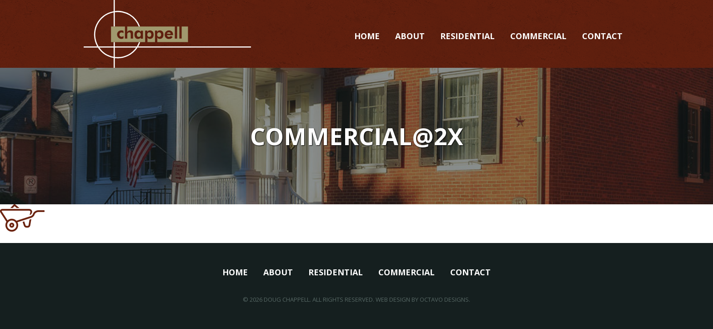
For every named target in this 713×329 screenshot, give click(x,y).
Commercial (538, 35)
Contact (602, 35)
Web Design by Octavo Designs (422, 299)
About (410, 35)
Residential (467, 35)
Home (367, 35)
